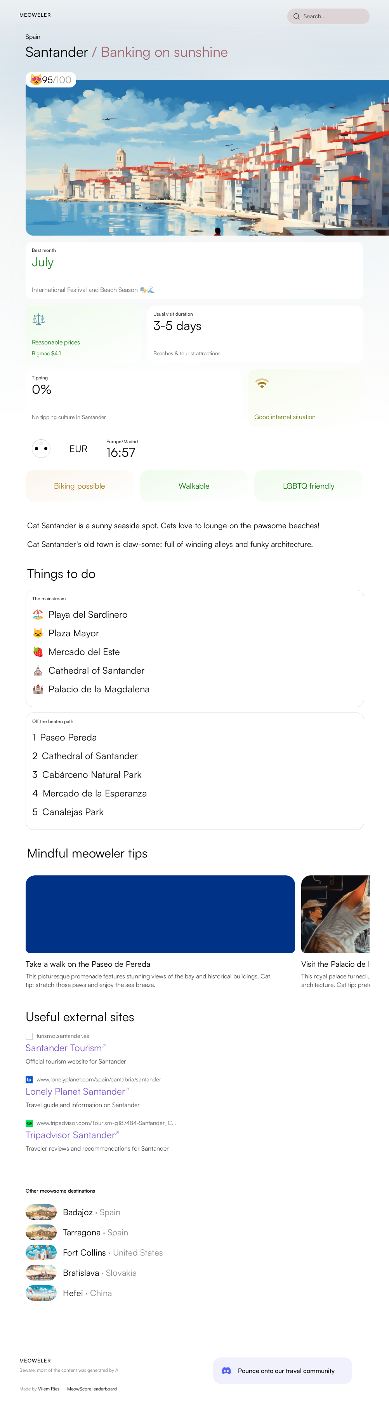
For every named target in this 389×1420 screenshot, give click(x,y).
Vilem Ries (48, 1389)
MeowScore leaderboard (92, 1389)
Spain (33, 36)
